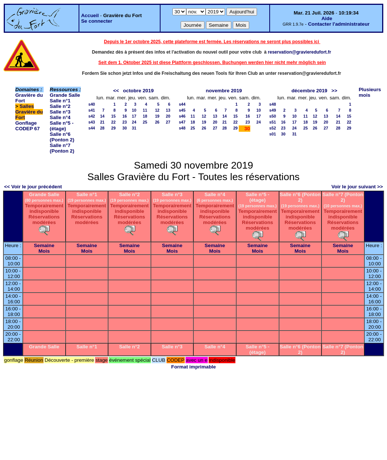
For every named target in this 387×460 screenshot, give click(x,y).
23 (125, 122)
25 (145, 122)
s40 (91, 104)
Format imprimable (193, 367)
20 (168, 116)
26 (157, 122)
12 (157, 110)
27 (168, 122)
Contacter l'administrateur (338, 24)
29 (113, 128)
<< (116, 90)
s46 (182, 116)
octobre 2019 (138, 90)
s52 (272, 128)
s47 (182, 122)
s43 (91, 122)
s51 (272, 122)
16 (125, 116)
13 (168, 110)
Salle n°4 (60, 117)
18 (145, 116)
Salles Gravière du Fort (29, 111)
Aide (326, 18)
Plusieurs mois (370, 92)
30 (125, 128)
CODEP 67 (27, 128)
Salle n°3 (60, 112)
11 (145, 110)
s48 (182, 128)
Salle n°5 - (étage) (62, 125)
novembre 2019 (224, 90)
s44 (91, 128)
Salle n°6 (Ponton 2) (62, 137)
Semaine (44, 245)
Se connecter (96, 21)
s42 (91, 116)
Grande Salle (65, 95)
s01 (272, 134)
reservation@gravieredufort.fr (299, 52)
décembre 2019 (309, 90)
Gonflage (26, 123)
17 (134, 116)
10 (134, 110)
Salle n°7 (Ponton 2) (62, 148)
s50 (272, 116)
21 (102, 122)
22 (113, 122)
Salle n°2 (60, 106)
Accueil (90, 15)
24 (134, 122)
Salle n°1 (60, 100)
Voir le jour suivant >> (357, 186)
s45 (182, 110)
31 (134, 128)
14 (102, 116)
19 (157, 116)
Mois (44, 251)
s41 (91, 110)
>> (334, 90)
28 (102, 128)
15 (113, 116)
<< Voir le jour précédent (33, 186)
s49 (272, 110)
